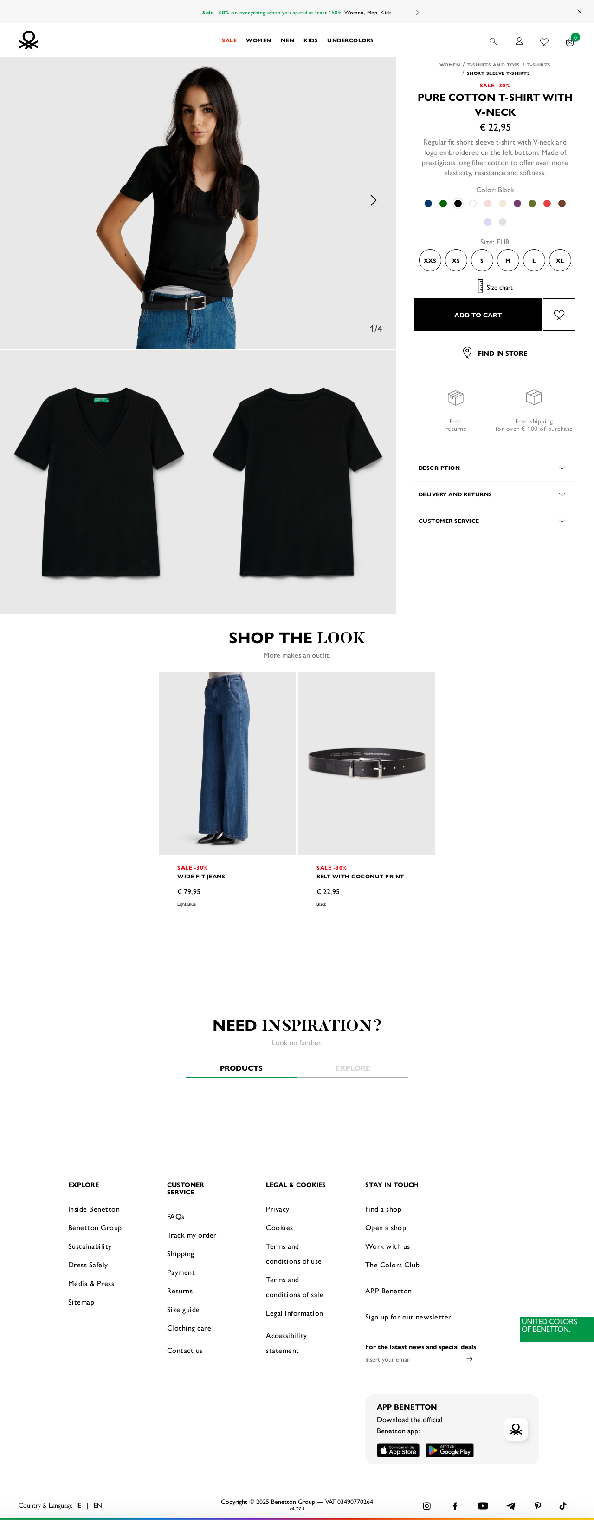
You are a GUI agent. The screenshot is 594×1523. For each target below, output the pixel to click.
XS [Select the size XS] (456, 260)
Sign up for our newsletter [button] (408, 1316)
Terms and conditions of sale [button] (294, 1286)
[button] (229, 40)
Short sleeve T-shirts (498, 73)
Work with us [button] (387, 1245)
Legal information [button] (294, 1312)
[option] (198, 200)
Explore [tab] (352, 1067)
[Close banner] (579, 1471)
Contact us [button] (185, 1350)
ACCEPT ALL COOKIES (482, 1478)
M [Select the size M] (507, 260)
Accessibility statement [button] (286, 1342)
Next (417, 12)
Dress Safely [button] (88, 1264)
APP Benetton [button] (388, 1290)
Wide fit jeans (201, 876)
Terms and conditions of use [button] (294, 1253)
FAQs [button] (176, 1216)
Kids (386, 12)
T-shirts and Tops (493, 64)
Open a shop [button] (386, 1227)
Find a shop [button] (383, 1208)
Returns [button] (180, 1290)
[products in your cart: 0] (570, 40)
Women (354, 12)
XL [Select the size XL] (560, 260)
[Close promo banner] (580, 11)
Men (372, 12)
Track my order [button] (192, 1234)
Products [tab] (241, 1067)
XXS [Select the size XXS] (430, 260)
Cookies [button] (279, 1227)
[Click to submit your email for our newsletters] (470, 1359)
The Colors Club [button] (392, 1264)
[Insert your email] (414, 1359)
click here (350, 1503)
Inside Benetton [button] (94, 1208)
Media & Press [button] (91, 1283)
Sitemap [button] (81, 1301)
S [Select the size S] (482, 260)
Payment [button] (181, 1271)
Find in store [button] (495, 353)
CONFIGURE (483, 1501)
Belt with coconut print (360, 876)
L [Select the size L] (534, 260)
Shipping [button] (180, 1253)
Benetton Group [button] (95, 1227)
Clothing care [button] (189, 1327)
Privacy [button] (278, 1208)
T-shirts (539, 64)
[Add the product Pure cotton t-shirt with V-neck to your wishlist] (559, 314)
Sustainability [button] (90, 1245)
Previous (23, 200)
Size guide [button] (183, 1309)
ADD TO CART (478, 314)
